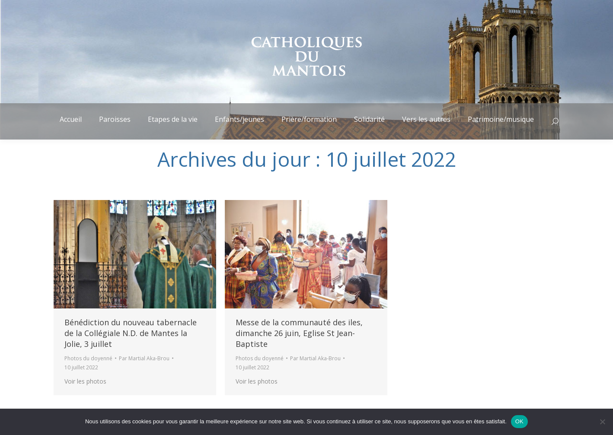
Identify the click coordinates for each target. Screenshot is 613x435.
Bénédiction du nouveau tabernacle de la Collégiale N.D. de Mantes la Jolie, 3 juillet (130, 333)
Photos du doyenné (88, 358)
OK (519, 421)
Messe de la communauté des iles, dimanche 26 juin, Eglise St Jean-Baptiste (299, 333)
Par (144, 358)
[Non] (602, 421)
